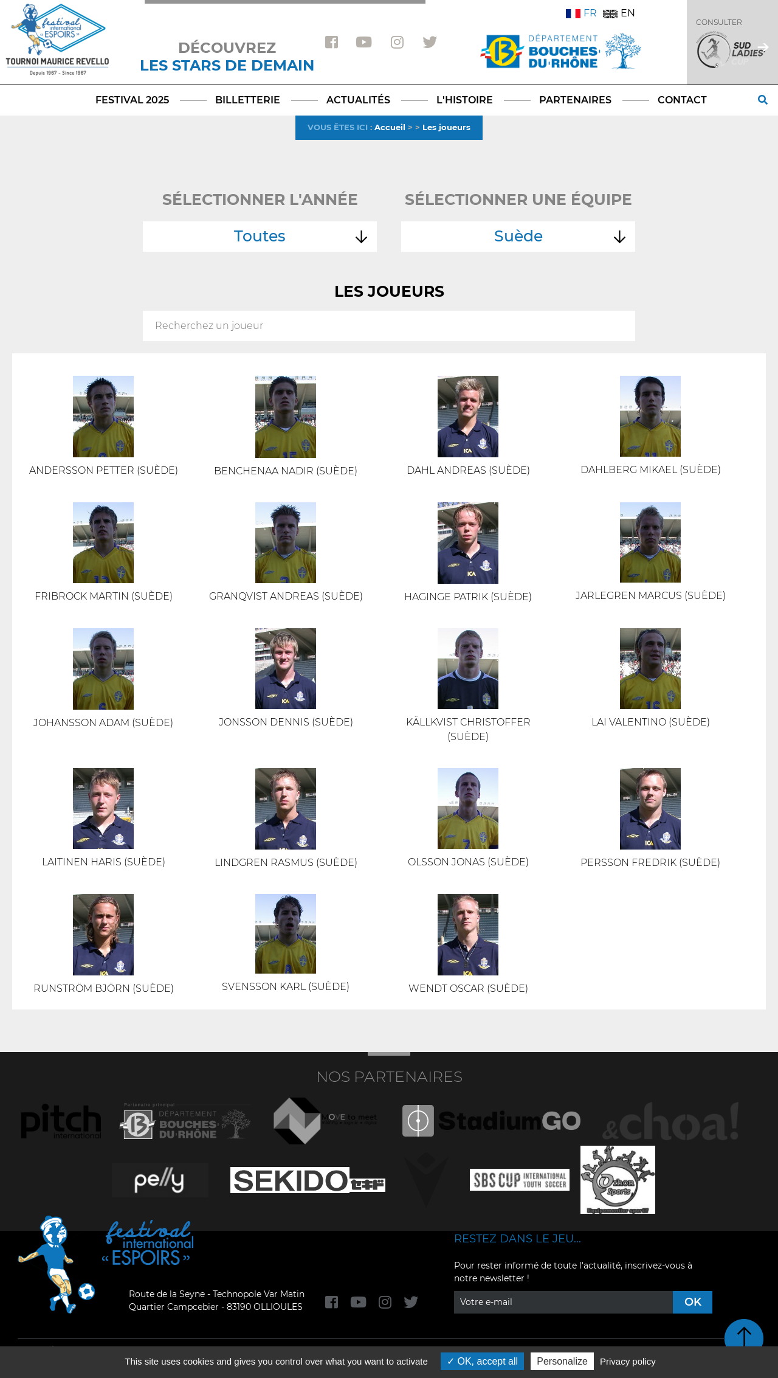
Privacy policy (628, 1361)
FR (581, 13)
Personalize (562, 1361)
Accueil (389, 127)
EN (619, 13)
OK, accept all (482, 1361)
